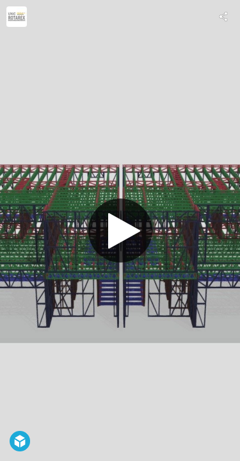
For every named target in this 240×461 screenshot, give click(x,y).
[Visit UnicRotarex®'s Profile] (16, 16)
